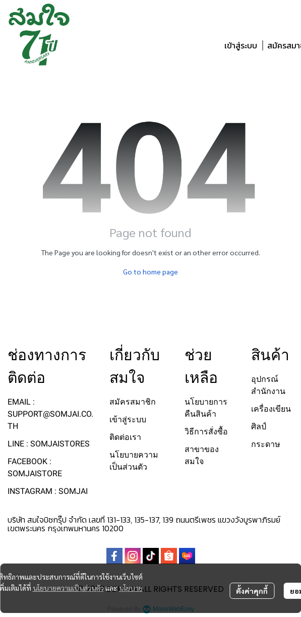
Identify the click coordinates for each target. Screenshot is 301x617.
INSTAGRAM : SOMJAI (48, 491)
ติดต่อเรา (125, 437)
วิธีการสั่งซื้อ (206, 431)
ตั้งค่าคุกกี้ (252, 590)
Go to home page (150, 271)
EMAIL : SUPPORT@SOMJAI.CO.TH (50, 414)
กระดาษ (265, 444)
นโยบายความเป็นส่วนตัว (68, 587)
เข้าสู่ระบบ (240, 45)
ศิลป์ (258, 426)
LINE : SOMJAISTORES (49, 443)
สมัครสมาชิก (132, 402)
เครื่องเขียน (271, 409)
